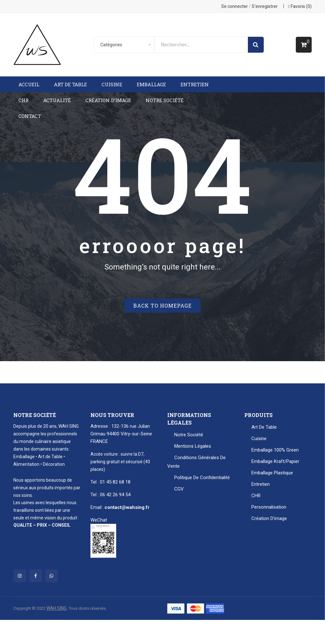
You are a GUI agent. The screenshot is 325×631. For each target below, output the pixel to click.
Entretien (260, 484)
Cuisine (259, 438)
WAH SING (56, 608)
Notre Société (188, 435)
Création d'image (269, 518)
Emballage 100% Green (275, 450)
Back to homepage (162, 305)
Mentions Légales (192, 446)
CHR (256, 495)
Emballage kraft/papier (275, 461)
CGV (179, 489)
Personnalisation (268, 507)
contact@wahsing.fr (126, 507)
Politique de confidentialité (202, 477)
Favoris (300, 6)
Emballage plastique (272, 473)
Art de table (264, 427)
